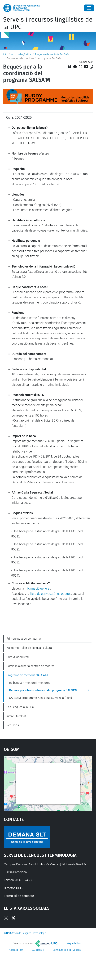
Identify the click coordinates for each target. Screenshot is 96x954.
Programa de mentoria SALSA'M (52, 54)
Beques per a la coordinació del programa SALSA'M (43, 690)
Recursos (12, 725)
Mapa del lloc (74, 943)
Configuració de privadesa (67, 949)
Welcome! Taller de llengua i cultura (29, 647)
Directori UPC (13, 888)
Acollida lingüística (21, 54)
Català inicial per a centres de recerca (30, 666)
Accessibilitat (16, 949)
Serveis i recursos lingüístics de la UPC (48, 23)
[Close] (89, 7)
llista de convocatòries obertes (50, 593)
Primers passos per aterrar (23, 638)
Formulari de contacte (19, 896)
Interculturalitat (16, 716)
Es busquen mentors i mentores (29, 682)
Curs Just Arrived (17, 657)
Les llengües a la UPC (20, 707)
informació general (37, 588)
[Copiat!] (91, 67)
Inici (5, 54)
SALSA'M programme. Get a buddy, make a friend (40, 697)
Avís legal (37, 949)
